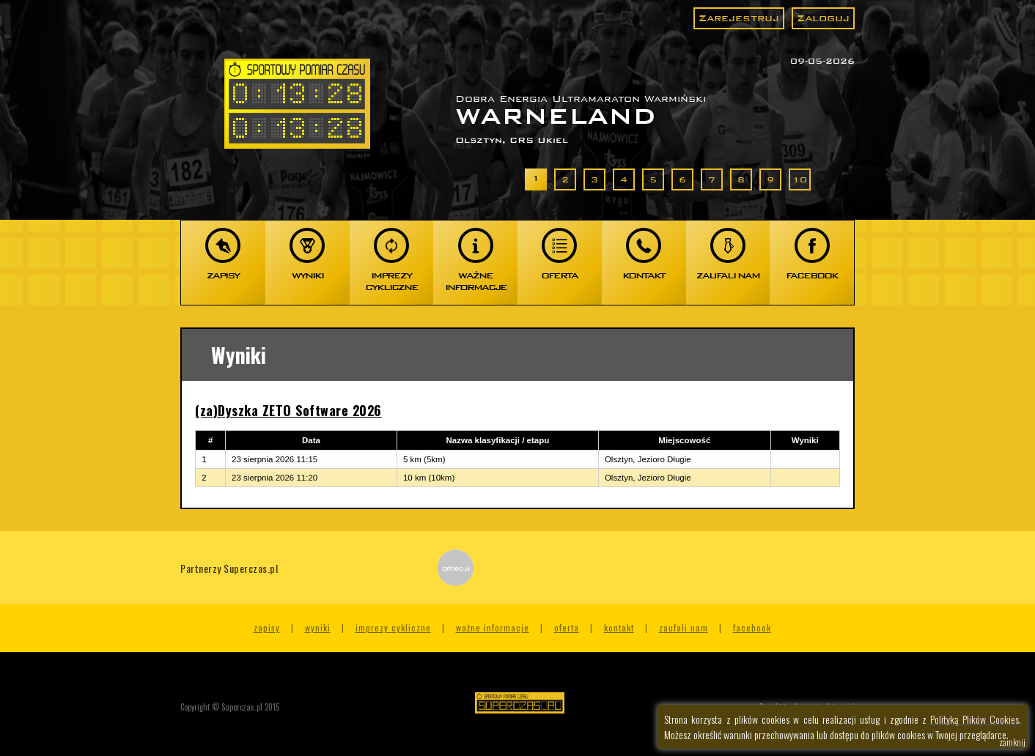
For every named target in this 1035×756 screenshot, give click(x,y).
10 (799, 179)
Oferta (566, 627)
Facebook (752, 627)
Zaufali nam (683, 627)
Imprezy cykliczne (393, 627)
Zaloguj (823, 18)
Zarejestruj (739, 18)
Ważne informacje (492, 627)
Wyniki (318, 627)
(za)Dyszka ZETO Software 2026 (288, 410)
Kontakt (619, 627)
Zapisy (267, 627)
